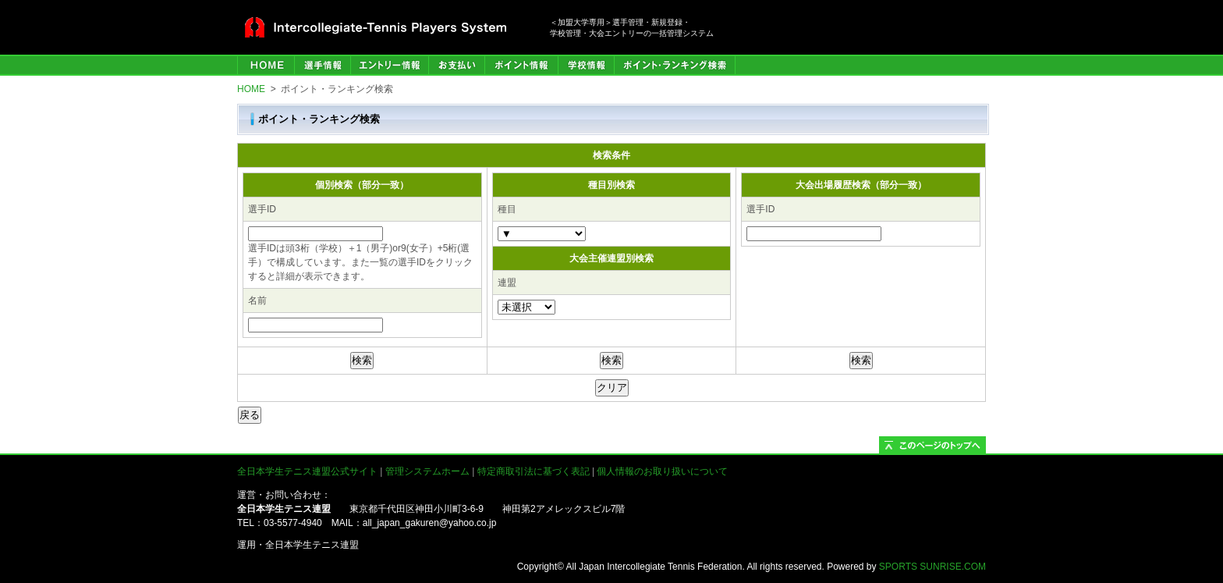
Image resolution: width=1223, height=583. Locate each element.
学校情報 (586, 65)
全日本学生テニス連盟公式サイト (307, 471)
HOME (265, 65)
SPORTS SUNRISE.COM (932, 566)
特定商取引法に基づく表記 (533, 471)
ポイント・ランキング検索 (675, 65)
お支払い (456, 65)
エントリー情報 (389, 65)
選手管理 (322, 65)
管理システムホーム (427, 471)
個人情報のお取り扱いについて (662, 471)
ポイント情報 (521, 65)
